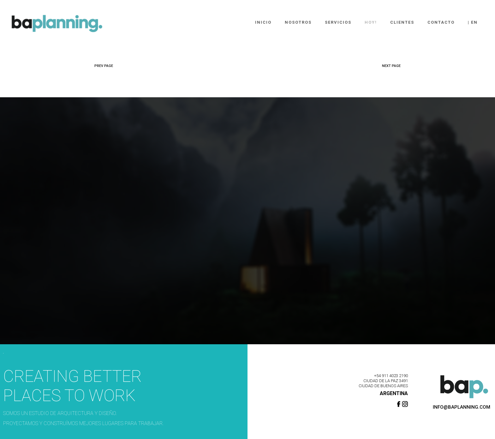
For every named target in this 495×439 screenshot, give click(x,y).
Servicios (338, 22)
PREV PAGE (103, 66)
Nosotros (298, 22)
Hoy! (371, 22)
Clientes (402, 22)
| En (473, 22)
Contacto (441, 22)
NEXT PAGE (391, 66)
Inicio (263, 22)
